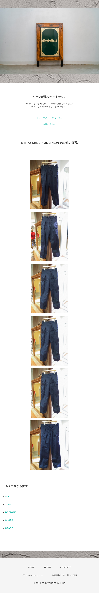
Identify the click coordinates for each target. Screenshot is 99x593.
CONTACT (65, 567)
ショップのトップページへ (49, 118)
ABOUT (47, 567)
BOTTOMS (10, 512)
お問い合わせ (49, 124)
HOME (31, 567)
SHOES (9, 520)
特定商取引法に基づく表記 (65, 575)
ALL (7, 496)
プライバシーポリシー (32, 575)
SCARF (9, 528)
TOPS (8, 504)
